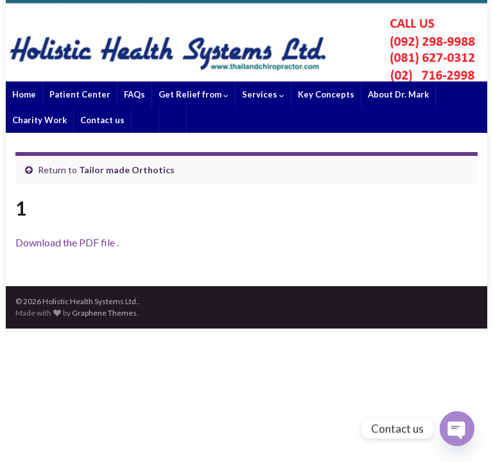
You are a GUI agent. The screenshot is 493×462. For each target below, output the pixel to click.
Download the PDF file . (67, 242)
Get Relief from (194, 94)
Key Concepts (326, 94)
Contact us (102, 120)
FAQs (134, 94)
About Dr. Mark (398, 94)
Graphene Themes (104, 313)
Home (24, 94)
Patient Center (79, 94)
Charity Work (39, 120)
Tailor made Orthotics (127, 169)
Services (263, 94)
